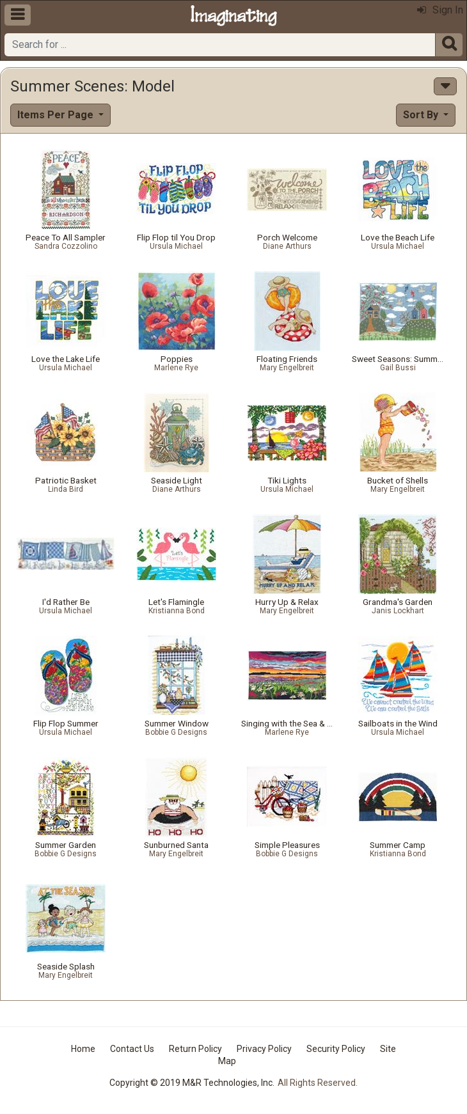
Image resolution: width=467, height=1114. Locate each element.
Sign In (440, 10)
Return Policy (195, 1049)
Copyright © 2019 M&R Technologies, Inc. (191, 1083)
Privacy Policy (264, 1049)
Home (83, 1049)
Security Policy (335, 1049)
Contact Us (132, 1049)
